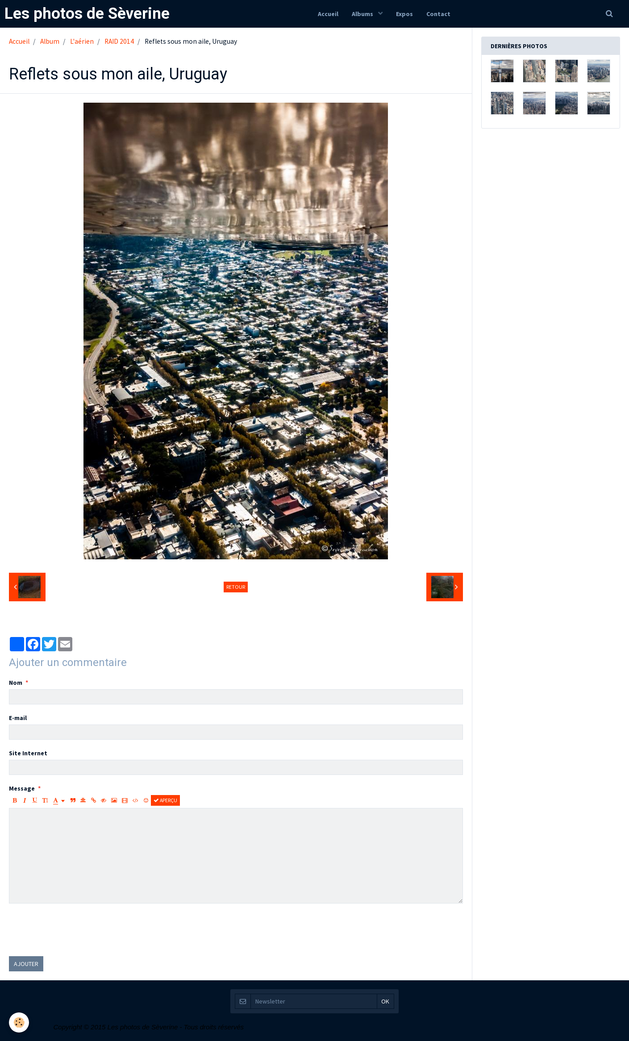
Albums (363, 14)
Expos (404, 14)
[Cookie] (19, 1022)
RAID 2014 (119, 41)
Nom (15, 683)
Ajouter (26, 964)
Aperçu (165, 800)
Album (49, 41)
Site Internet (28, 753)
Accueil (328, 14)
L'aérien (82, 41)
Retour (235, 586)
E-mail (18, 718)
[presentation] (77, 929)
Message (22, 788)
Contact (438, 14)
